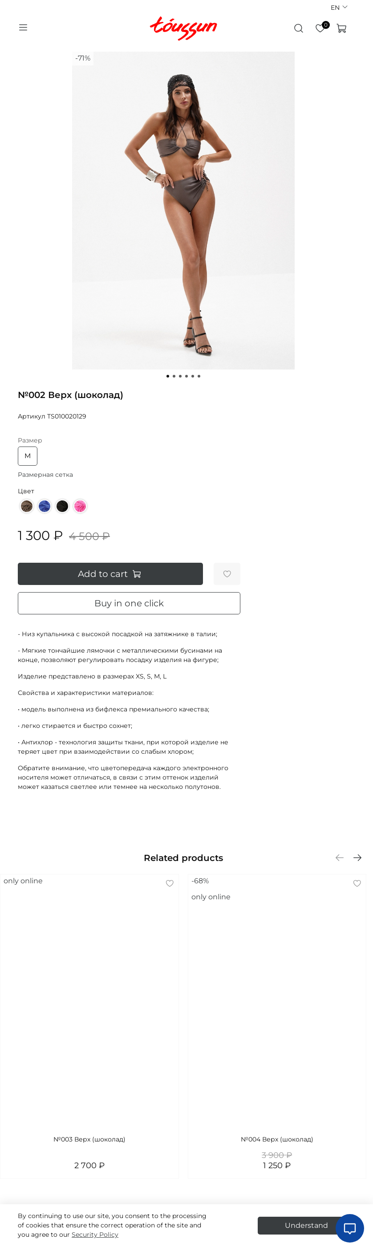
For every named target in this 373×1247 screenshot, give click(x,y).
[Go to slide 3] (180, 376)
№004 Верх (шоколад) (277, 1139)
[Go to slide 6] (199, 376)
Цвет (26, 491)
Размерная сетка (45, 475)
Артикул (31, 416)
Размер (30, 440)
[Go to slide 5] (192, 376)
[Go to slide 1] (167, 376)
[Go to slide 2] (174, 376)
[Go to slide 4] (186, 376)
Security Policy (95, 1235)
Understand (306, 1225)
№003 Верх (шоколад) (89, 1139)
